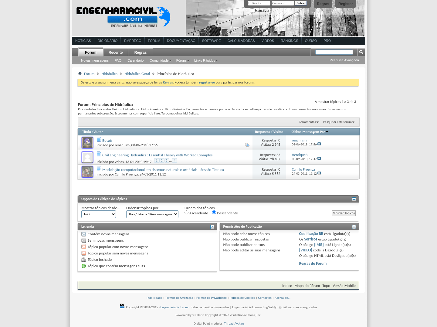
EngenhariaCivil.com (174, 307)
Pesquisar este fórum (337, 122)
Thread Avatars (234, 323)
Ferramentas (307, 122)
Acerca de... (282, 298)
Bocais (107, 140)
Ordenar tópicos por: (143, 208)
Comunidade (159, 60)
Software (211, 41)
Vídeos (268, 41)
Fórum (154, 41)
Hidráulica (109, 73)
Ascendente (196, 212)
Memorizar (259, 10)
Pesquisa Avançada (344, 60)
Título (86, 132)
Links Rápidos (204, 60)
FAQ (118, 60)
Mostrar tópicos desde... (100, 208)
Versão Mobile (344, 285)
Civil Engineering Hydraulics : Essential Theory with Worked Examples (157, 155)
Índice (287, 285)
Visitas (278, 132)
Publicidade (154, 298)
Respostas (262, 132)
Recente (116, 52)
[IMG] (319, 244)
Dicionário (107, 41)
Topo (326, 285)
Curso (311, 41)
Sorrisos (310, 239)
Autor (98, 132)
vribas (119, 162)
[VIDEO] (305, 250)
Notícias (83, 41)
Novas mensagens (95, 60)
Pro (327, 41)
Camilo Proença (126, 174)
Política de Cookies (242, 298)
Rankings (289, 41)
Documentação (181, 41)
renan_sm (122, 145)
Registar (345, 4)
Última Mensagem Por (310, 132)
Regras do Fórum (313, 263)
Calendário (135, 60)
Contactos (265, 298)
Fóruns (181, 60)
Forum (90, 52)
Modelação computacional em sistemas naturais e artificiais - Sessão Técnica (163, 169)
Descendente (225, 212)
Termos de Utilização (179, 298)
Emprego (132, 41)
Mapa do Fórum (307, 285)
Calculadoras (241, 41)
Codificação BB (311, 233)
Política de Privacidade (211, 298)
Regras (323, 4)
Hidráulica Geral (137, 73)
